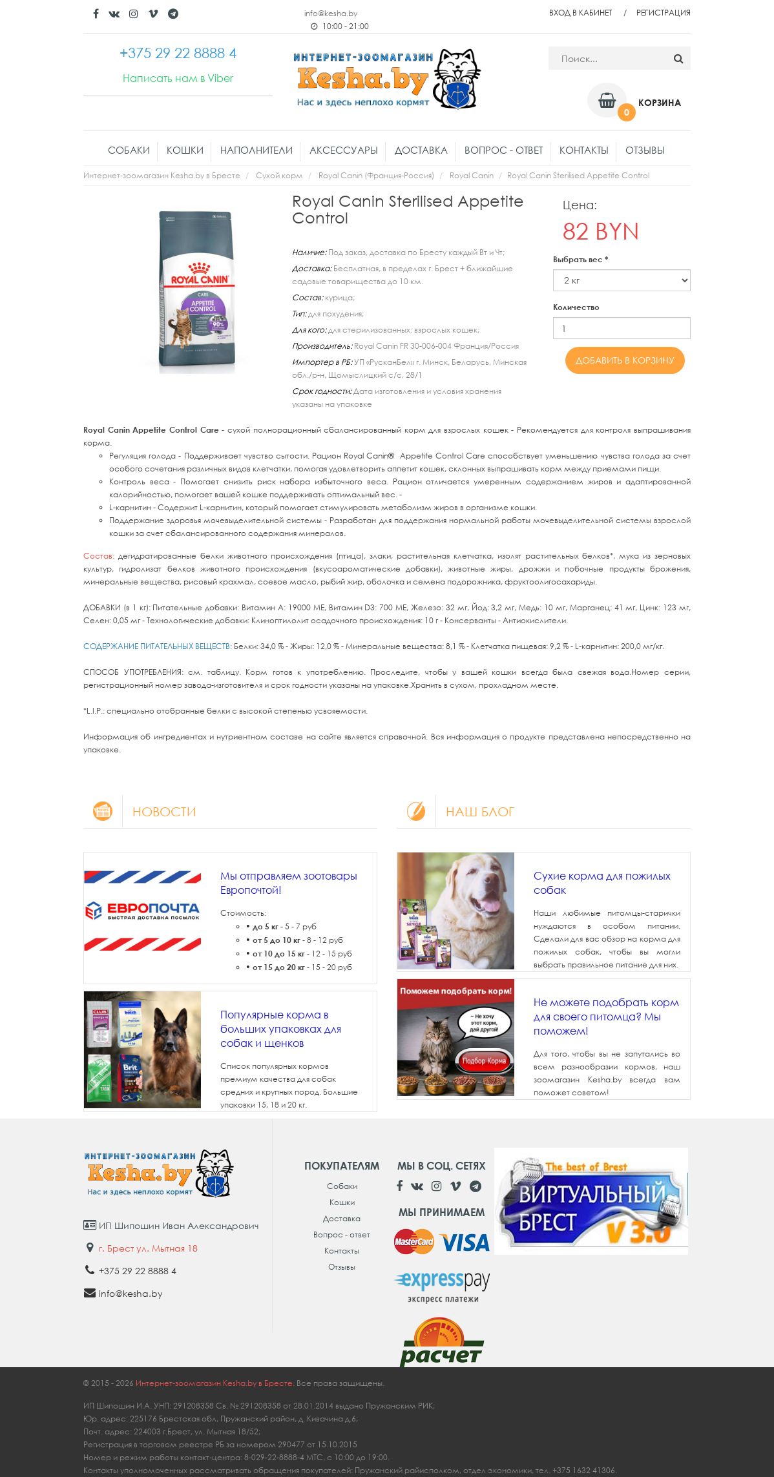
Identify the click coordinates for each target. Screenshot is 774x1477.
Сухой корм (279, 175)
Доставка (421, 150)
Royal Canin (472, 175)
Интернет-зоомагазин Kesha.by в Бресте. (216, 1383)
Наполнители (256, 150)
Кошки (185, 150)
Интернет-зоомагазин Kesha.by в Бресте (161, 175)
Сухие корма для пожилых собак (602, 882)
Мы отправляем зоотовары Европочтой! (288, 882)
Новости (139, 811)
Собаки (129, 150)
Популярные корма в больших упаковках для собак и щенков (280, 1028)
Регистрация (663, 12)
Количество (576, 307)
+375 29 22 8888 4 (137, 1270)
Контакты (584, 150)
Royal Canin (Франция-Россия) (376, 175)
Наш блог (455, 811)
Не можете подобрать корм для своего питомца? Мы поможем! (606, 1016)
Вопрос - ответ (504, 150)
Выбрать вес (580, 259)
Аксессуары (343, 150)
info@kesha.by (330, 13)
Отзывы (645, 150)
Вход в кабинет (580, 12)
